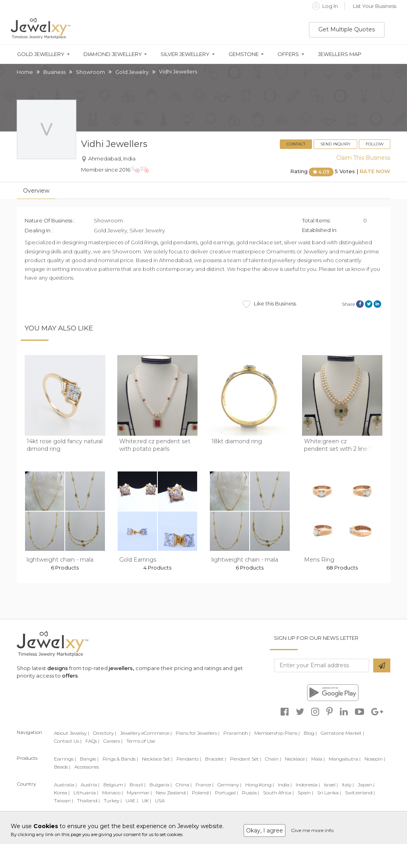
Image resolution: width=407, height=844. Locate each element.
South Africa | (278, 793)
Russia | (250, 793)
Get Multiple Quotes (346, 29)
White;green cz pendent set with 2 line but (341, 445)
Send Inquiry (335, 144)
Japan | (366, 785)
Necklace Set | (157, 759)
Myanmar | (139, 793)
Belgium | (114, 785)
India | (285, 785)
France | (204, 785)
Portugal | (226, 793)
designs (57, 668)
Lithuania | (86, 793)
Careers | (112, 741)
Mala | (318, 759)
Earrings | (65, 759)
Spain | (305, 793)
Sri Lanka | (329, 793)
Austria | (90, 785)
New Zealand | (172, 793)
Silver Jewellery (185, 54)
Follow (375, 144)
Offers (288, 54)
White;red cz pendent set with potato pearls (154, 445)
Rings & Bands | (120, 759)
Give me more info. (313, 830)
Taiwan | (63, 800)
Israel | (331, 785)
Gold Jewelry (132, 72)
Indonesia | (308, 785)
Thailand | (88, 800)
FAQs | (92, 741)
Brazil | (137, 785)
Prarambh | (236, 733)
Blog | (310, 733)
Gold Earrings (137, 559)
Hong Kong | (259, 785)
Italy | (348, 785)
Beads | (62, 767)
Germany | (229, 785)
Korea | (62, 793)
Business (54, 72)
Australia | (65, 785)
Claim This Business (363, 157)
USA (160, 800)
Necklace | (296, 759)
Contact (296, 144)
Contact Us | (67, 741)
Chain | (273, 759)
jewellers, (121, 668)
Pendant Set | (245, 759)
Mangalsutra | (344, 759)
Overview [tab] (36, 190)
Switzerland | (360, 793)
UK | (146, 800)
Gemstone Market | (342, 733)
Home (25, 72)
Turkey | (113, 800)
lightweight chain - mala (60, 559)
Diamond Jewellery (112, 54)
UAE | (132, 800)
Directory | (104, 733)
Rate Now (375, 171)
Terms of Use (140, 741)
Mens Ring (319, 559)
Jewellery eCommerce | (146, 733)
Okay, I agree (264, 830)
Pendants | (188, 759)
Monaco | (112, 793)
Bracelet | (215, 759)
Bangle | (89, 759)
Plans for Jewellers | (197, 733)
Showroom (90, 72)
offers (70, 675)
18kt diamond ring (236, 441)
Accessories (86, 767)
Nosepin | (374, 759)
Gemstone (244, 54)
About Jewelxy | (71, 733)
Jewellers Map (339, 54)
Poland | (201, 793)
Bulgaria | (160, 785)
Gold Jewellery (40, 54)
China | (184, 785)
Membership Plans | (277, 733)
